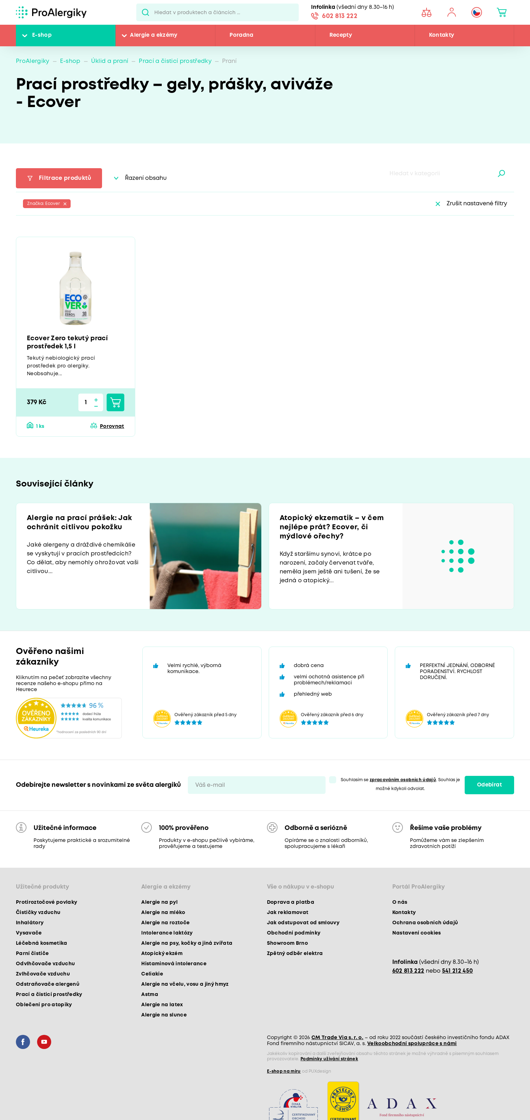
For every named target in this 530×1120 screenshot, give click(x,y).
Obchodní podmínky (294, 933)
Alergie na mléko (163, 912)
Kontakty (441, 35)
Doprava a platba (290, 902)
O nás (399, 902)
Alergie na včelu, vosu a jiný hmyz (185, 984)
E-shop (42, 35)
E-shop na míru (284, 1071)
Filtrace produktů (65, 178)
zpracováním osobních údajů (403, 780)
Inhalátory (29, 923)
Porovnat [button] (112, 426)
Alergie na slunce (164, 1015)
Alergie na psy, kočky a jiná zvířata (186, 943)
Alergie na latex (162, 1005)
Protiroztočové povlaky (46, 902)
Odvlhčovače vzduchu (45, 964)
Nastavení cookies (416, 933)
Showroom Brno (287, 943)
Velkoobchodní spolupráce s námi (412, 1044)
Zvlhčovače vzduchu (43, 974)
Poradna (241, 35)
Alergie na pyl (159, 902)
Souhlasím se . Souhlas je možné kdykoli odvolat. (400, 784)
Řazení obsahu (146, 178)
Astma (149, 994)
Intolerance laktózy (166, 933)
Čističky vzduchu (38, 912)
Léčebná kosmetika (41, 943)
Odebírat (489, 785)
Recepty (340, 35)
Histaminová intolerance (174, 964)
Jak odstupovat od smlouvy (303, 923)
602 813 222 (339, 16)
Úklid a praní (109, 61)
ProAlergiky (32, 61)
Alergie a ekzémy (153, 35)
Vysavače (29, 933)
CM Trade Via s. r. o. (337, 1038)
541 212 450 (457, 971)
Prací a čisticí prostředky (175, 61)
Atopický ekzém (162, 953)
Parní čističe (32, 953)
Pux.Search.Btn (145, 12)
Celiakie (152, 974)
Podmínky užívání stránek (329, 1059)
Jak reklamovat (288, 912)
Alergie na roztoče (165, 923)
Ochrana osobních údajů (425, 923)
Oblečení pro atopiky (44, 1005)
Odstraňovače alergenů (47, 984)
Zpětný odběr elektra (295, 953)
